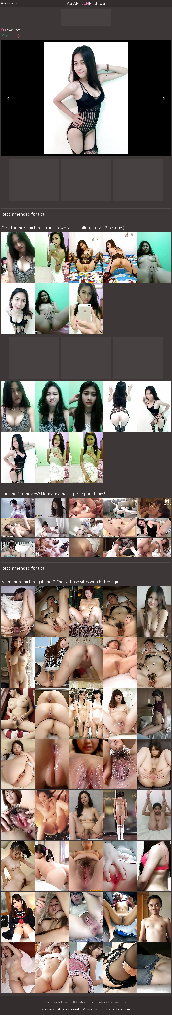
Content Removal (68, 1009)
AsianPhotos (86, 3)
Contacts (48, 1009)
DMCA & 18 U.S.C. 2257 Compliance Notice (106, 1009)
